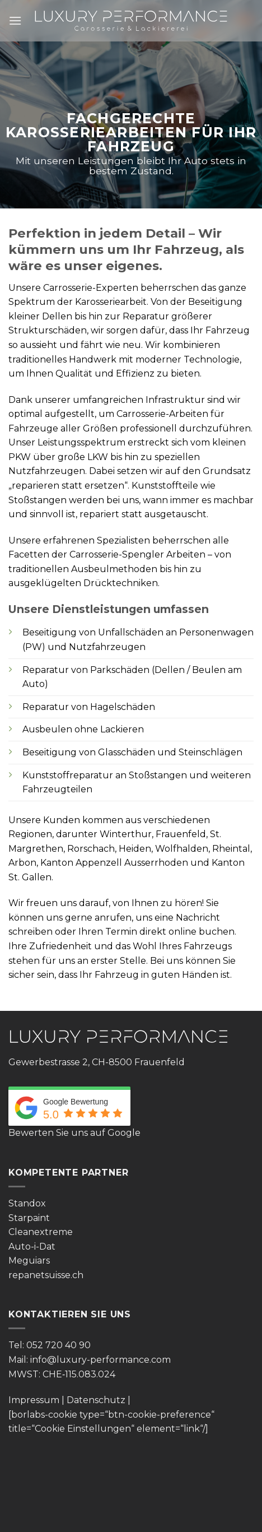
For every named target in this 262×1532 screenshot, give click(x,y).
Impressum (33, 1400)
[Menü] (15, 20)
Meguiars (29, 1260)
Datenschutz (96, 1400)
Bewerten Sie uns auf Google (74, 1132)
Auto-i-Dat (31, 1246)
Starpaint (29, 1218)
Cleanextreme (40, 1232)
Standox (27, 1203)
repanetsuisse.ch (45, 1275)
